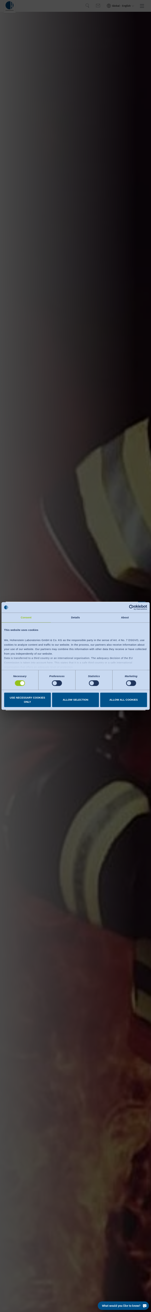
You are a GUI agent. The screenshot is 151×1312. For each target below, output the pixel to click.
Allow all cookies (123, 699)
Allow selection (75, 699)
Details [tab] (75, 617)
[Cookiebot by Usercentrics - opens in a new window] (131, 607)
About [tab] (125, 617)
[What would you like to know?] (123, 1305)
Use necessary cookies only (27, 699)
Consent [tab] (26, 617)
